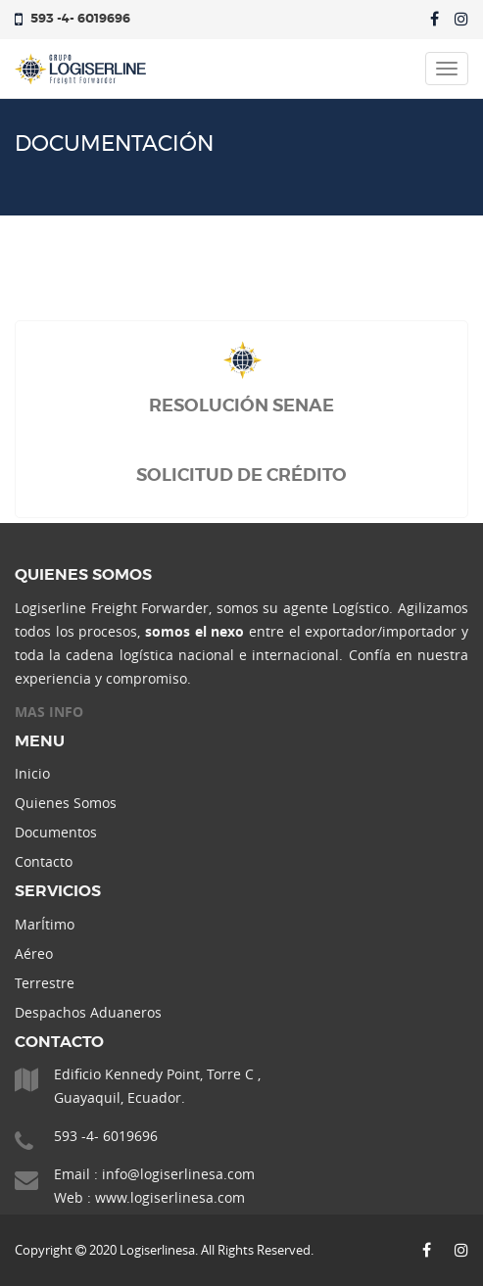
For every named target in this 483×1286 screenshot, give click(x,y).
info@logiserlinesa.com (178, 1174)
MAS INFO (49, 711)
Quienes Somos (66, 802)
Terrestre (44, 983)
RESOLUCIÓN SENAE (241, 406)
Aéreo (34, 953)
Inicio (32, 773)
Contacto (43, 861)
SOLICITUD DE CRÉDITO (241, 476)
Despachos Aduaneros (88, 1012)
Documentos (56, 832)
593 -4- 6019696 (80, 19)
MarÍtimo (44, 924)
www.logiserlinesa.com (170, 1197)
